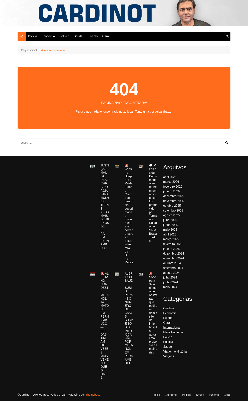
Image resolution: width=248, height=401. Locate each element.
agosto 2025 (171, 215)
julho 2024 (170, 277)
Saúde (78, 36)
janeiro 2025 (171, 248)
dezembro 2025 (173, 196)
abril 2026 (169, 177)
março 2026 (171, 181)
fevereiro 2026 (172, 186)
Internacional (171, 327)
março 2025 (171, 239)
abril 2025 (169, 234)
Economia (48, 36)
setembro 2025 (173, 210)
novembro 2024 (173, 258)
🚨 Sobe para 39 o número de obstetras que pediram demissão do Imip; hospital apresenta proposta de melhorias (153, 313)
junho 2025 (170, 224)
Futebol (168, 317)
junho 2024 (170, 282)
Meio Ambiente (173, 332)
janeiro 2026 (171, 191)
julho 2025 (170, 220)
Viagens (168, 356)
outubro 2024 (172, 263)
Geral (105, 36)
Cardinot (168, 308)
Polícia (32, 36)
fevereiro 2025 (172, 244)
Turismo (92, 36)
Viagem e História (175, 351)
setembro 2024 (173, 268)
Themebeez (93, 394)
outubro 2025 (172, 205)
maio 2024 (170, 287)
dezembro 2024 (173, 253)
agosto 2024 (171, 272)
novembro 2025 (173, 201)
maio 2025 (170, 229)
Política (64, 36)
